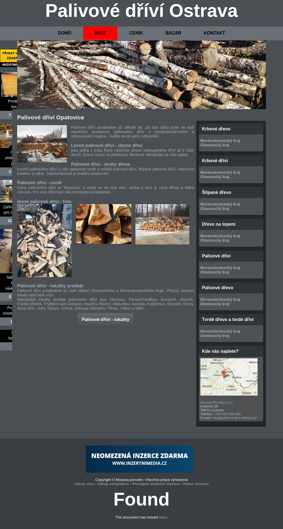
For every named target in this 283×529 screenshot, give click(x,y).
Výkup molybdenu (113, 484)
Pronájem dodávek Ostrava (156, 484)
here (163, 517)
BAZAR (173, 33)
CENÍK (136, 33)
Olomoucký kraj (214, 145)
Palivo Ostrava (196, 484)
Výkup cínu (84, 484)
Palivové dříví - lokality (106, 319)
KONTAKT (214, 33)
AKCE (100, 33)
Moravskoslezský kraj (220, 140)
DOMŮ (65, 33)
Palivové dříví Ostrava (141, 10)
